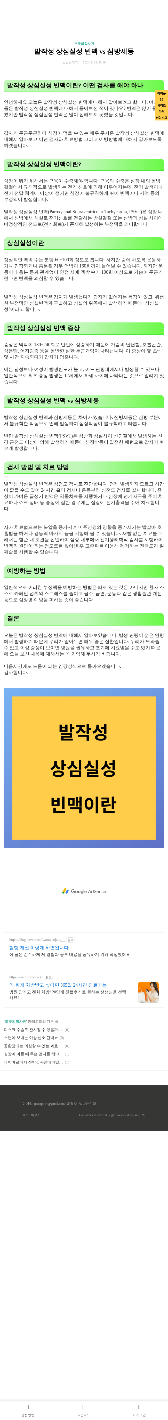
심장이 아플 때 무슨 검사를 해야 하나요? (33, 1054)
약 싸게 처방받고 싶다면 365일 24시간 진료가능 (58, 985)
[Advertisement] (84, 891)
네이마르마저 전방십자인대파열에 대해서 (33, 1062)
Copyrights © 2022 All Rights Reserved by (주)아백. (112, 1115)
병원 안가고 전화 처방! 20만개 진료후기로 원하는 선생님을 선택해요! (67, 995)
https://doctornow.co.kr (26, 977)
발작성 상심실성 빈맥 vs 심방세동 (84, 51)
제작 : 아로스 (31, 1115)
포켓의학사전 (84, 44)
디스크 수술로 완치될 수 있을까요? (33, 1030)
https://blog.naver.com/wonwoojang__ (37, 940)
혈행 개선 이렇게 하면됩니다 (39, 947)
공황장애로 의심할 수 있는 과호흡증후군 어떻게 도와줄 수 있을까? (33, 1046)
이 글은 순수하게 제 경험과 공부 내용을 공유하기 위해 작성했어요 (69, 954)
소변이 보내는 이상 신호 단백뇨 (31, 1038)
